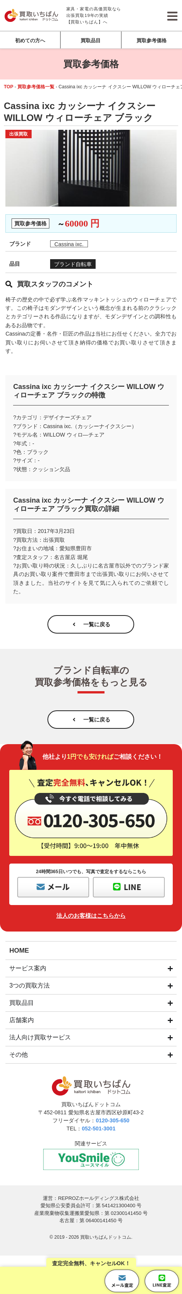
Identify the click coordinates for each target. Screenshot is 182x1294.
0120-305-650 (112, 1120)
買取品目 (91, 40)
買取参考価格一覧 (35, 86)
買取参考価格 (151, 40)
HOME (19, 950)
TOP (8, 86)
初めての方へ (30, 40)
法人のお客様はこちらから (91, 915)
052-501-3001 (98, 1128)
